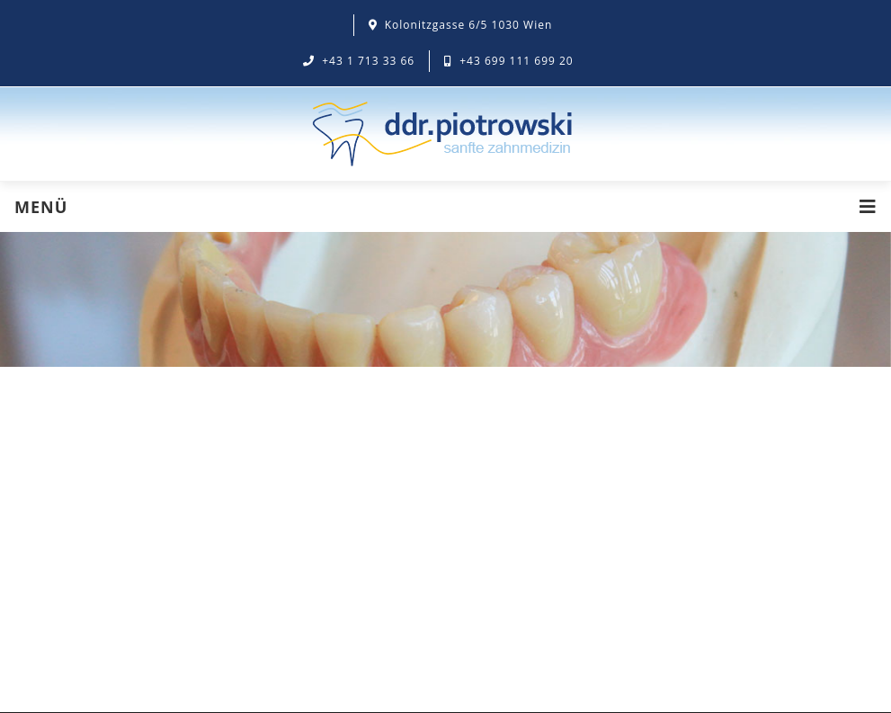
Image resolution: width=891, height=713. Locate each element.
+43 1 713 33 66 (358, 60)
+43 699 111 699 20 (509, 60)
